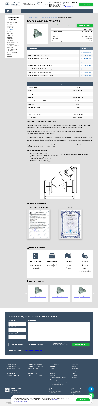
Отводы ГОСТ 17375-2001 (13, 368)
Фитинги (10, 40)
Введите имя (12, 321)
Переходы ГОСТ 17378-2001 (14, 377)
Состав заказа (32, 321)
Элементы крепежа (13, 46)
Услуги (26, 11)
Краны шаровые (12, 22)
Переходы (10, 26)
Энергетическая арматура (12, 53)
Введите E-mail (13, 334)
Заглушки (10, 39)
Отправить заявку (80, 345)
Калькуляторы (59, 11)
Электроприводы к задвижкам (13, 43)
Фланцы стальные (33, 370)
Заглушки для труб (33, 374)
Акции (69, 11)
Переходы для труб (12, 374)
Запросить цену (87, 52)
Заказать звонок (86, 4)
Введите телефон (13, 327)
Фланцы (9, 37)
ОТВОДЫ (9, 24)
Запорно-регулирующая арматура (12, 49)
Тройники (10, 27)
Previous (26, 293)
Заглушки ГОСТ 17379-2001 (35, 377)
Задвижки (10, 35)
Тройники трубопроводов (35, 365)
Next (94, 293)
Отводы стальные (11, 365)
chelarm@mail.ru (69, 6)
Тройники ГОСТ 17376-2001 (35, 368)
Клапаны (10, 29)
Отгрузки (78, 11)
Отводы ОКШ (10, 372)
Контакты (88, 11)
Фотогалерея (47, 11)
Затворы (9, 31)
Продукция (16, 11)
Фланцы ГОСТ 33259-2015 (35, 372)
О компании (36, 11)
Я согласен (83, 399)
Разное (9, 56)
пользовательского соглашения (32, 351)
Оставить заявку (84, 25)
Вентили (10, 33)
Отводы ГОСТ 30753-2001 (13, 370)
